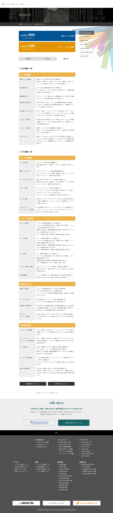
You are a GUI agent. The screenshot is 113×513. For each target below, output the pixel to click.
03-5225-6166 (40, 422)
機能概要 (28, 59)
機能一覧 (65, 59)
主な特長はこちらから (60, 384)
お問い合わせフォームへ (73, 423)
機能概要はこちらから (32, 384)
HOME (20, 24)
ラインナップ (28, 24)
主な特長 (47, 59)
